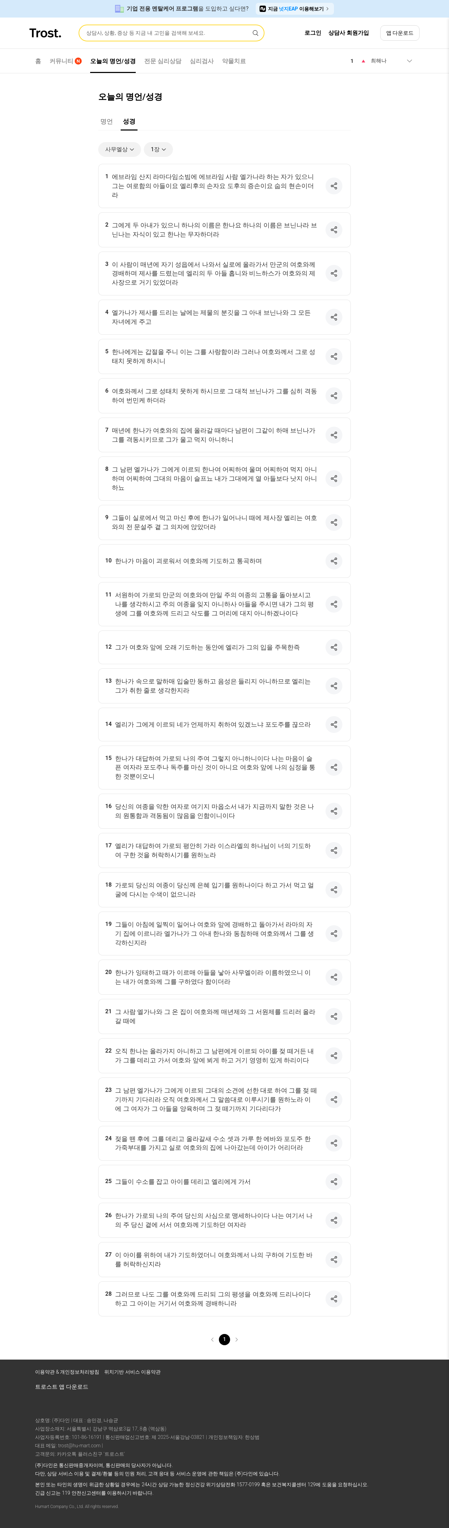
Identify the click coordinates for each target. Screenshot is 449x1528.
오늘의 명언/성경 (113, 61)
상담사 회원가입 (348, 32)
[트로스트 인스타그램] (370, 1374)
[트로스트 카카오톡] (407, 1374)
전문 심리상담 (162, 61)
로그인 (312, 32)
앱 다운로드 (400, 33)
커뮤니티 (65, 61)
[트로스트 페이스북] (352, 1374)
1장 (159, 149)
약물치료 (234, 61)
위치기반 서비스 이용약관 (132, 1372)
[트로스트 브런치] (389, 1374)
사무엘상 (120, 149)
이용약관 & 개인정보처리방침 (67, 1372)
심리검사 (202, 61)
